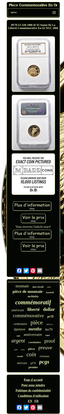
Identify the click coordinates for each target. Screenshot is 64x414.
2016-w (49, 324)
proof (49, 341)
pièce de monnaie (28, 291)
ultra (49, 287)
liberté (33, 309)
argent (18, 341)
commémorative (28, 315)
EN (30, 401)
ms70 (48, 329)
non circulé (38, 287)
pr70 (50, 316)
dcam (23, 349)
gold (16, 349)
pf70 (33, 363)
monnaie (22, 286)
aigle (18, 336)
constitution (34, 342)
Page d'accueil (33, 380)
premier (33, 367)
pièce (37, 322)
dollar (49, 309)
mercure (22, 363)
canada (20, 356)
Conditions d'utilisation (33, 396)
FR (36, 401)
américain (17, 310)
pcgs (44, 362)
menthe (35, 329)
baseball (50, 292)
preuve (45, 347)
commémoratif (33, 302)
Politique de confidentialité (33, 390)
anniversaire (33, 334)
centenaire (20, 324)
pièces (31, 348)
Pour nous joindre (33, 385)
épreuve (19, 329)
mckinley (33, 296)
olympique (44, 356)
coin (31, 354)
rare (47, 335)
